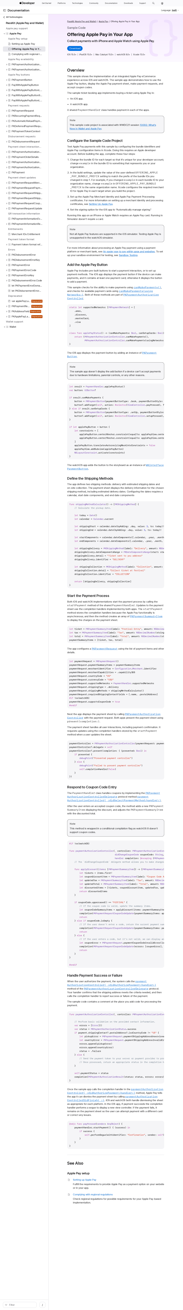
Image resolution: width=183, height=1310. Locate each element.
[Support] (142, 3)
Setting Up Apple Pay (106, 204)
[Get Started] (46, 3)
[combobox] (26, 1304)
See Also (80, 1163)
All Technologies (12, 17)
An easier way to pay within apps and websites (134, 251)
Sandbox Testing (133, 255)
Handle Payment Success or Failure (100, 975)
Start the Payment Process (93, 596)
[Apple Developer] (27, 3)
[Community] (94, 3)
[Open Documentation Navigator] (4, 10)
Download (80, 48)
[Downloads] (128, 3)
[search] (25, 1305)
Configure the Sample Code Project (100, 141)
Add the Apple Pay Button (92, 265)
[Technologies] (77, 3)
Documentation (18, 10)
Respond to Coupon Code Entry (97, 787)
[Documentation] (111, 3)
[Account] (162, 3)
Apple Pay (108, 21)
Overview (81, 70)
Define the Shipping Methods (95, 478)
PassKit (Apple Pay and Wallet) (87, 21)
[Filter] (26, 1305)
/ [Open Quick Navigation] (52, 1304)
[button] (153, 3)
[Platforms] (61, 3)
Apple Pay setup (83, 1173)
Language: (166, 10)
